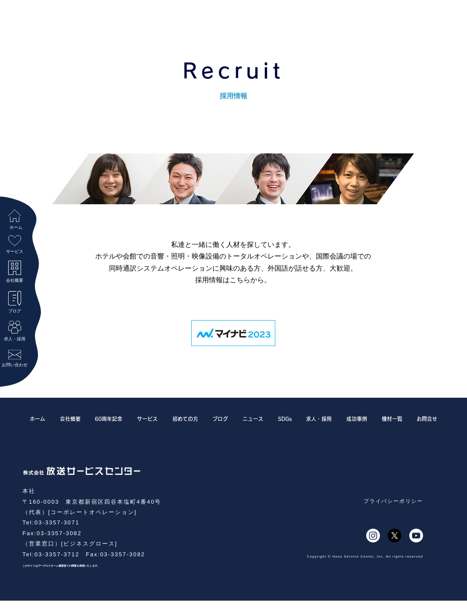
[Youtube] (416, 535)
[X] (395, 535)
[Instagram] (373, 535)
